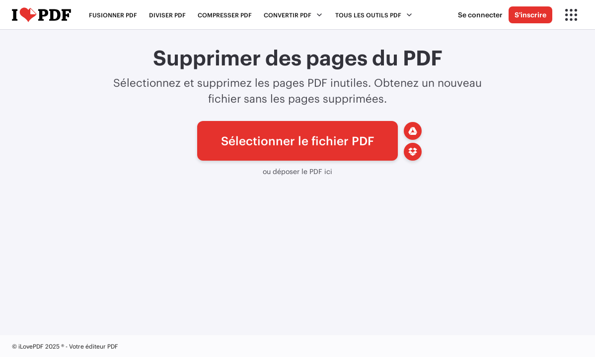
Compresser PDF (225, 14)
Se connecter (480, 14)
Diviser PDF (167, 14)
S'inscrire (530, 14)
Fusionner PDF (113, 14)
